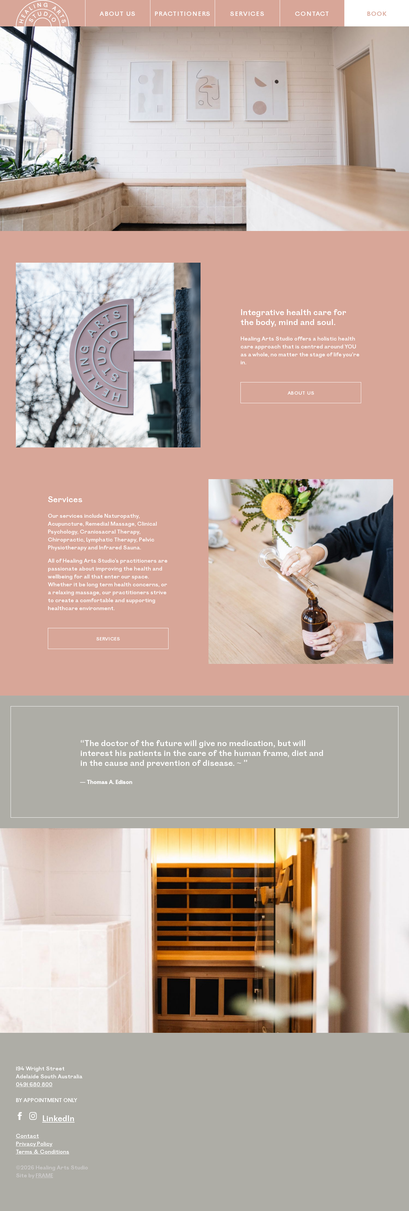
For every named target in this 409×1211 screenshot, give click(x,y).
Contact (312, 13)
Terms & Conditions (42, 1151)
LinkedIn (58, 1118)
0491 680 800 (34, 1084)
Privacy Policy (34, 1143)
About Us (118, 13)
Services (247, 13)
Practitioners (182, 13)
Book (377, 13)
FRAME (44, 1175)
